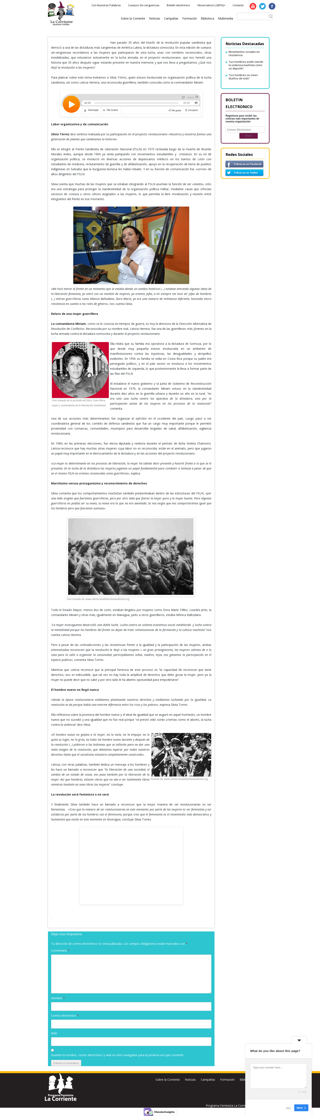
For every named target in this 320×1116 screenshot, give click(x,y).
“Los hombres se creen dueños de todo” (243, 76)
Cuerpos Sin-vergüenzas (143, 5)
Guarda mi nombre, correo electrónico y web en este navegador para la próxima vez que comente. (117, 1055)
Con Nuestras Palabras (106, 5)
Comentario (60, 950)
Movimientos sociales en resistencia (244, 53)
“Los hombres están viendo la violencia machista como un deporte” (246, 65)
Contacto (238, 5)
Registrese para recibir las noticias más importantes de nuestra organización (242, 118)
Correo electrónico (65, 1015)
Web (54, 1033)
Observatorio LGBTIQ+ (211, 5)
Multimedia (225, 18)
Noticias (154, 18)
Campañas (171, 18)
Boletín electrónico (178, 5)
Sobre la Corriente (133, 18)
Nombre (58, 998)
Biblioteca (207, 18)
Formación (189, 18)
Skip (288, 1107)
